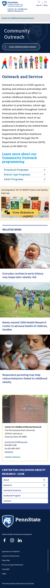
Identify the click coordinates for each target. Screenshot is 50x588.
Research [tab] (24, 485)
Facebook (9, 451)
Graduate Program (12, 495)
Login (4, 573)
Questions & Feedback (11, 551)
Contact (7, 500)
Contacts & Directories (11, 556)
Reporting (6, 560)
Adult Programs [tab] (25, 179)
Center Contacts (12, 457)
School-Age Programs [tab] (25, 174)
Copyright (6, 569)
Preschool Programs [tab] (25, 169)
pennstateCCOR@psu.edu (16, 442)
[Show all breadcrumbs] (21, 46)
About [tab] (24, 480)
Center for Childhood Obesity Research (18, 18)
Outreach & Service (12, 490)
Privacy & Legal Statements (12, 565)
